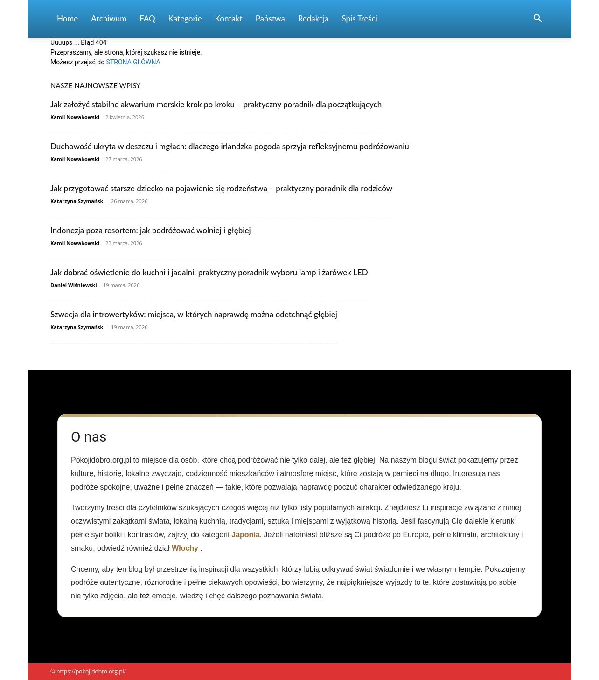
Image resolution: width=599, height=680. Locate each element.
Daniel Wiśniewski (73, 284)
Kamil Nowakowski (74, 116)
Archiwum (108, 18)
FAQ (147, 18)
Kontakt (229, 18)
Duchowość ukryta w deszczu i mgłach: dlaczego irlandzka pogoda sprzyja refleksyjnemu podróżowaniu (229, 146)
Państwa (270, 18)
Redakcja (313, 18)
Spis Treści (359, 18)
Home (67, 18)
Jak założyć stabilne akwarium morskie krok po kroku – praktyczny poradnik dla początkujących (216, 104)
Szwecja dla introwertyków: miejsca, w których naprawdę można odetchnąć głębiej (193, 314)
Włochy (185, 548)
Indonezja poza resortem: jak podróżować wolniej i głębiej (150, 230)
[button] (537, 19)
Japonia (245, 535)
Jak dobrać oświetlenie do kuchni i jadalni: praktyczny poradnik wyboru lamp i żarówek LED (209, 272)
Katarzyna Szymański (77, 200)
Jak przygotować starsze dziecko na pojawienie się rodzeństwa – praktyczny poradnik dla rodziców (221, 188)
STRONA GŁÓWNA (133, 62)
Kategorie (185, 18)
